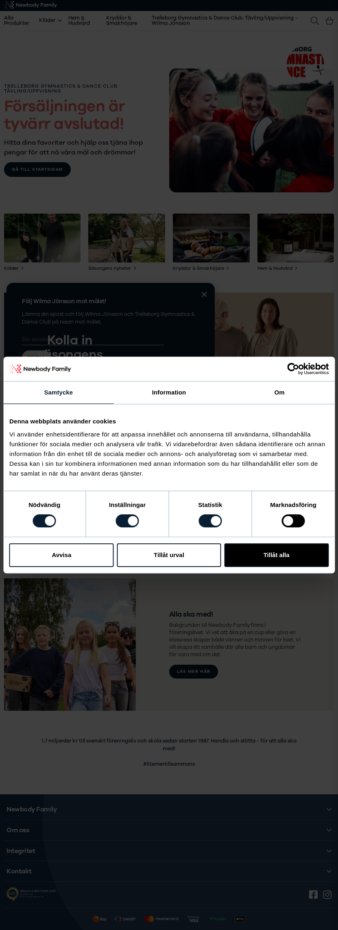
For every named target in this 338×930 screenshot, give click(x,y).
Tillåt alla (277, 554)
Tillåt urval (169, 554)
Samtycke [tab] (58, 392)
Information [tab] (169, 392)
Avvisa (61, 554)
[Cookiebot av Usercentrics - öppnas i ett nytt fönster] (293, 369)
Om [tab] (280, 392)
